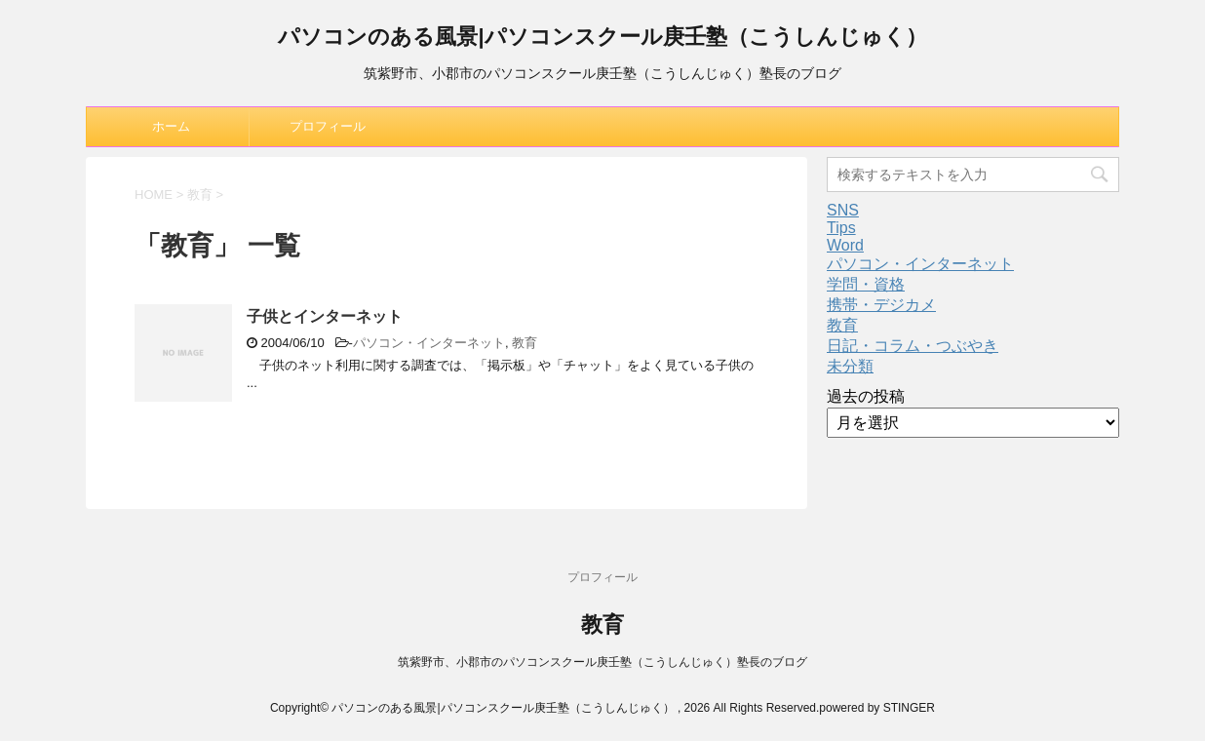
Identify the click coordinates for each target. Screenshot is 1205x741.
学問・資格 (866, 284)
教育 (524, 342)
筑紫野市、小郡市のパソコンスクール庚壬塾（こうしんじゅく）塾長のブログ (602, 662)
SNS (843, 210)
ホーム (171, 126)
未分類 (850, 366)
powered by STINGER (877, 708)
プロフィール (328, 126)
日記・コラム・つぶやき (912, 345)
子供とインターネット (325, 316)
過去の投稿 (866, 396)
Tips (841, 227)
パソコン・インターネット (429, 342)
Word (845, 245)
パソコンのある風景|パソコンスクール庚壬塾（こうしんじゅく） (602, 38)
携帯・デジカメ (881, 304)
